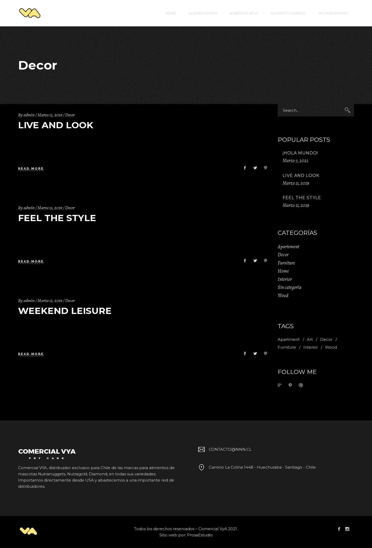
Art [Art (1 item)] (310, 339)
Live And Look (55, 125)
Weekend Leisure (65, 310)
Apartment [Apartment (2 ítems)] (289, 339)
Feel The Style (57, 217)
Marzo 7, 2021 (295, 160)
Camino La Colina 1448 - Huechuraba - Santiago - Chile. (256, 467)
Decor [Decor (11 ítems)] (326, 339)
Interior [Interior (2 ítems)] (310, 347)
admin (29, 115)
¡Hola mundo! (300, 153)
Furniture (286, 263)
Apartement (288, 246)
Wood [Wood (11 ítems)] (331, 347)
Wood (283, 295)
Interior (285, 279)
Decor (70, 115)
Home (283, 271)
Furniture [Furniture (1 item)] (287, 347)
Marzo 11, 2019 (49, 115)
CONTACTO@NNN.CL (224, 449)
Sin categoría (289, 287)
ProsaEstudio (200, 534)
